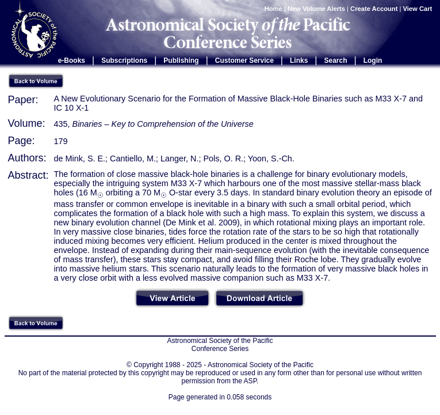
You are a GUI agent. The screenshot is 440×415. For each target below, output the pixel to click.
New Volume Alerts (316, 8)
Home (273, 8)
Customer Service (244, 60)
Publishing (180, 60)
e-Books (71, 60)
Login (373, 60)
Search (335, 60)
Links (299, 60)
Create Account (373, 8)
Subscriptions (124, 60)
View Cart (418, 8)
